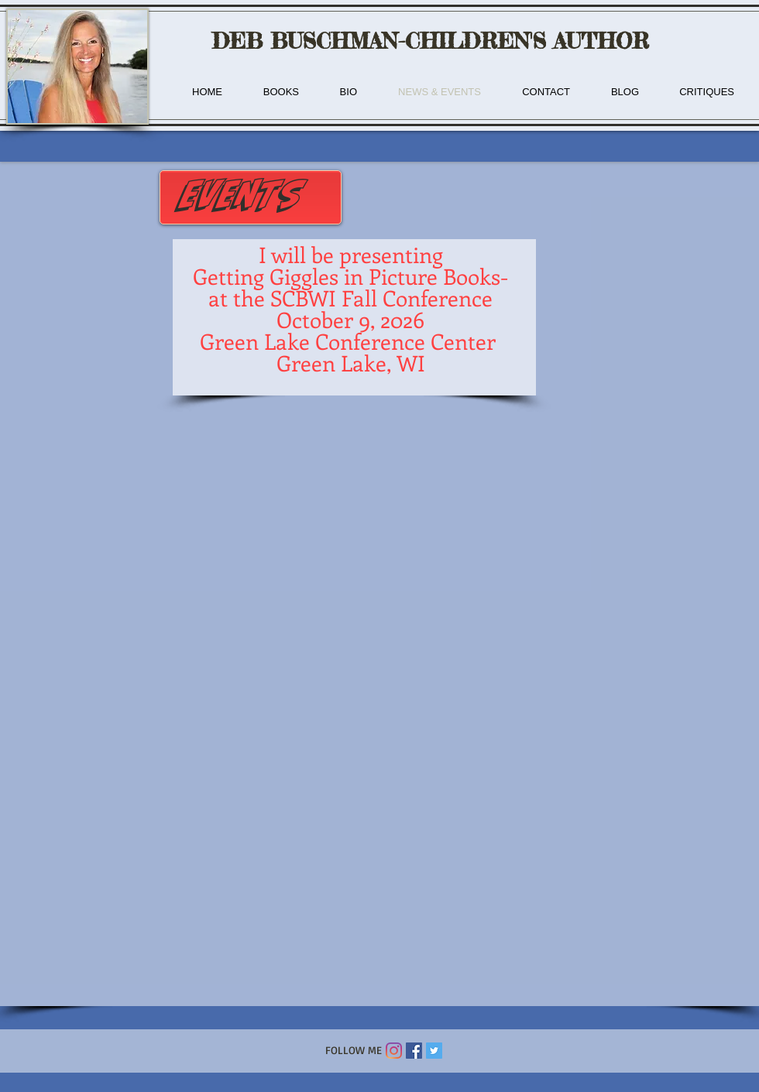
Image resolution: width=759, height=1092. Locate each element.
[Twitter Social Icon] (434, 1050)
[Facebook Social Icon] (414, 1050)
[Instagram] (394, 1050)
